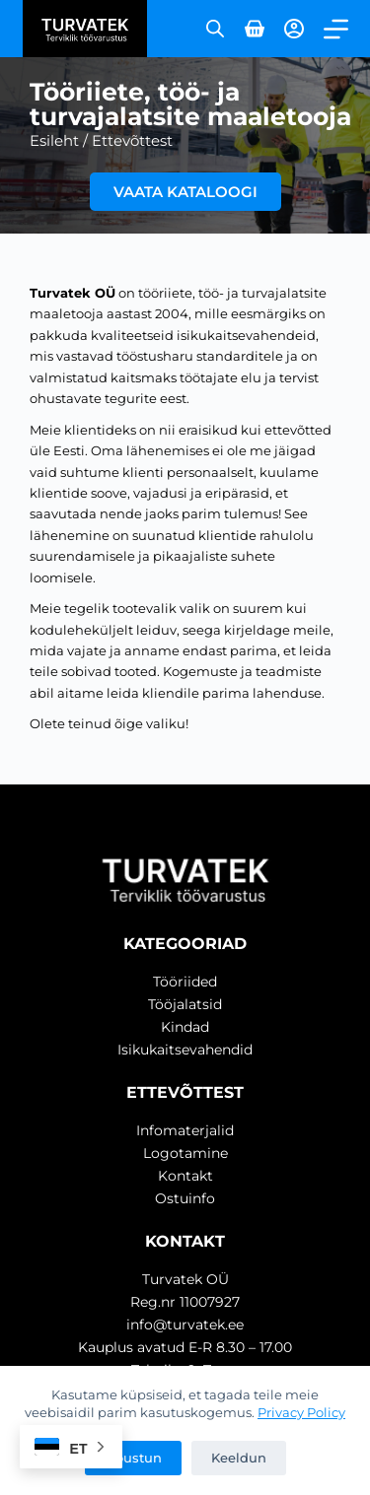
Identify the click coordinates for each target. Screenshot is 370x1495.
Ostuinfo (185, 1198)
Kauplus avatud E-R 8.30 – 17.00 (185, 1347)
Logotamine (185, 1153)
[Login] (294, 28)
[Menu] (336, 29)
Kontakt (185, 1176)
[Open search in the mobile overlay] (215, 28)
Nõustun (133, 1457)
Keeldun (238, 1457)
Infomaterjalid (185, 1130)
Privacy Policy (301, 1412)
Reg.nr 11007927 (185, 1302)
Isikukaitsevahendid (185, 1049)
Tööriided (185, 981)
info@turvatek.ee (185, 1324)
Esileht (54, 140)
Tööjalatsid (185, 1004)
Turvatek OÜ (185, 1279)
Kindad (185, 1027)
